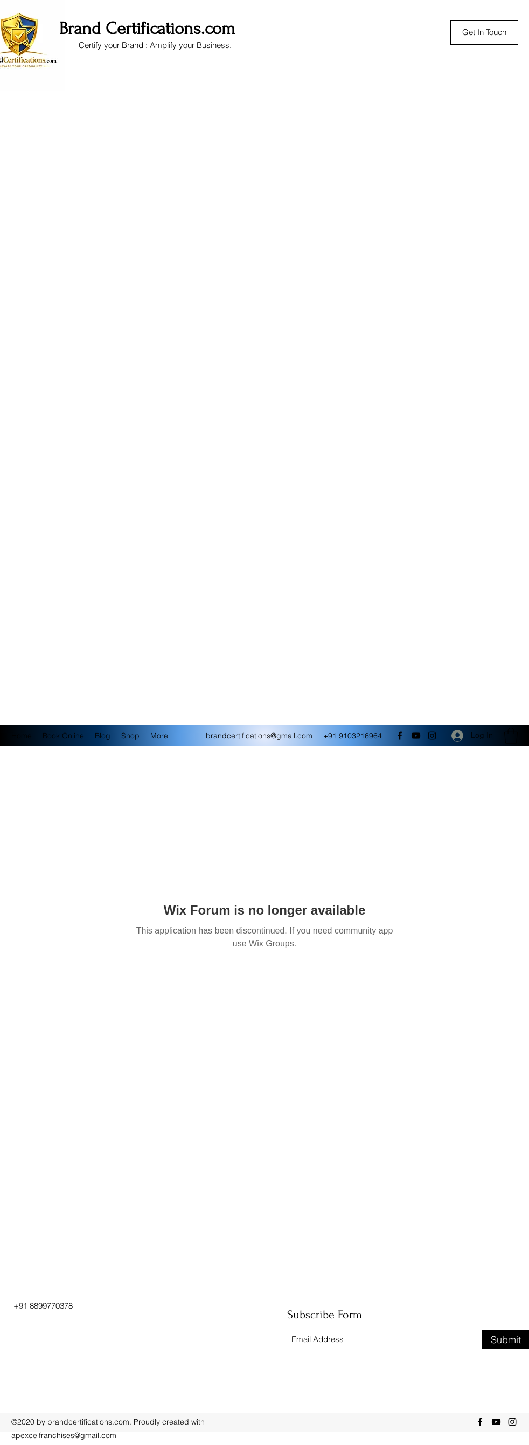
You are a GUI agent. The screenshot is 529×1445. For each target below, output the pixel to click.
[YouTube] (415, 735)
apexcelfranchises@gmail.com (63, 1435)
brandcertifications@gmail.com (259, 736)
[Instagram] (432, 735)
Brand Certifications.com (147, 28)
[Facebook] (399, 735)
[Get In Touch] (484, 32)
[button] (511, 736)
